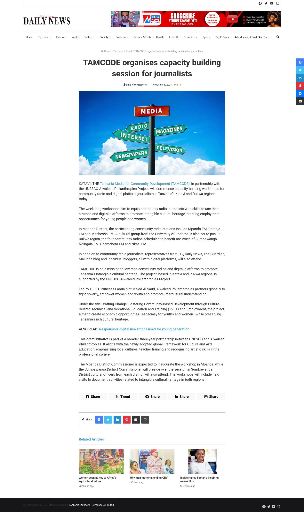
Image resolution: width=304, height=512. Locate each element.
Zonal (129, 51)
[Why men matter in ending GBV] (152, 461)
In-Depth (173, 37)
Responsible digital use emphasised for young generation (144, 329)
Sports (206, 37)
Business (121, 37)
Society (104, 37)
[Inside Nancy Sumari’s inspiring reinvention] (202, 461)
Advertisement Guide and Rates (252, 37)
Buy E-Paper (222, 37)
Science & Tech (142, 37)
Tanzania (43, 37)
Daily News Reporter (136, 84)
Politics (88, 37)
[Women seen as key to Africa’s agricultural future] (101, 461)
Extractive (189, 37)
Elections (61, 37)
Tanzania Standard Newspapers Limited (91, 504)
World (75, 37)
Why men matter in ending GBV (149, 477)
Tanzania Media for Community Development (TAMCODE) (145, 184)
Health (160, 37)
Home (29, 37)
